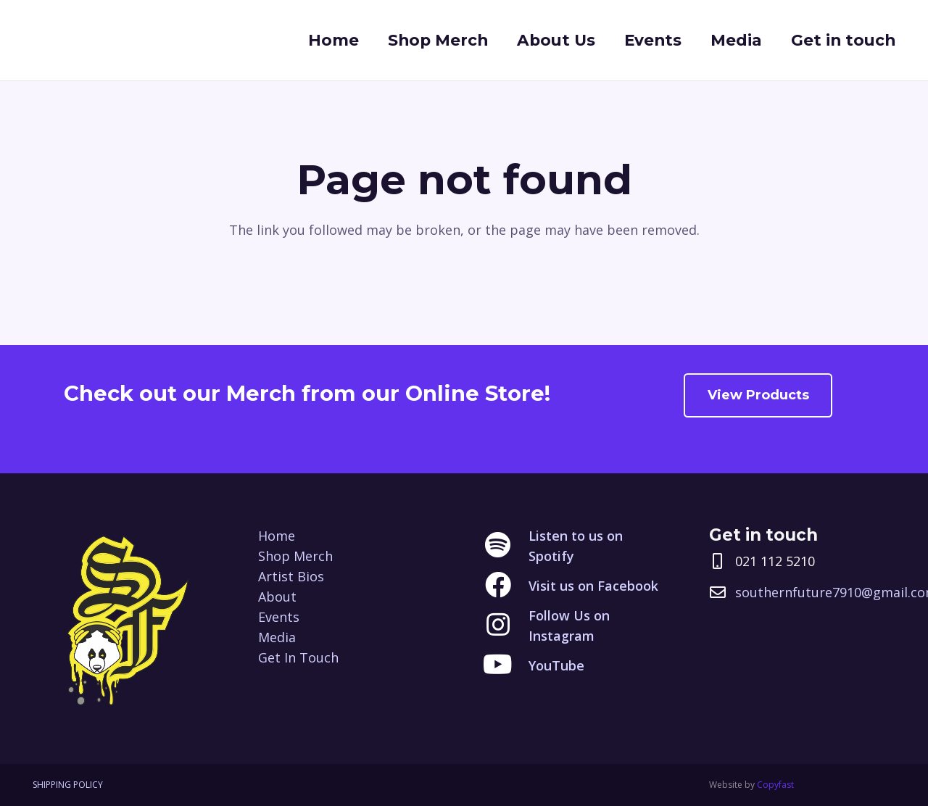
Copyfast (775, 784)
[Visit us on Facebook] (506, 585)
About (277, 596)
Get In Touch (298, 657)
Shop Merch (295, 556)
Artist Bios (291, 576)
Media (277, 637)
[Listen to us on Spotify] (506, 546)
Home (276, 535)
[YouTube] (506, 665)
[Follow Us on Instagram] (506, 625)
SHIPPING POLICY (68, 784)
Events (278, 617)
